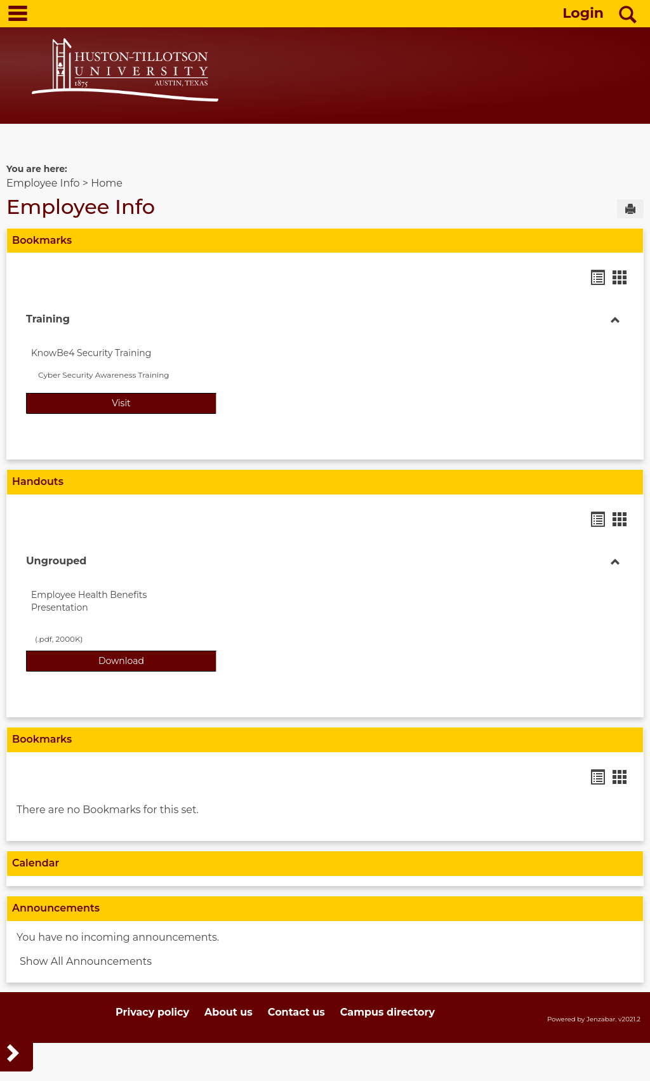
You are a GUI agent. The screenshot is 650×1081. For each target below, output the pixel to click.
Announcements (56, 908)
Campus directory (387, 1012)
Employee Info (43, 183)
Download (157, 660)
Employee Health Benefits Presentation (89, 601)
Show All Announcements (86, 961)
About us (228, 1012)
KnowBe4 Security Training (91, 353)
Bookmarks (42, 240)
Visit (164, 402)
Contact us (296, 1012)
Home (107, 183)
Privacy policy (152, 1012)
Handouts (37, 481)
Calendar (35, 863)
